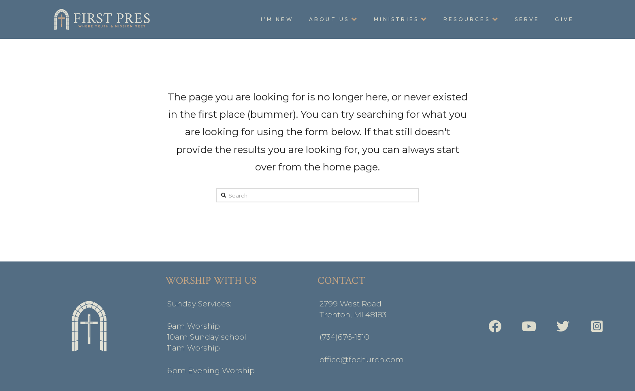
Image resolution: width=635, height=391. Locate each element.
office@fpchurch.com (362, 359)
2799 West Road (350, 303)
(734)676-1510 (344, 337)
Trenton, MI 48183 (353, 314)
